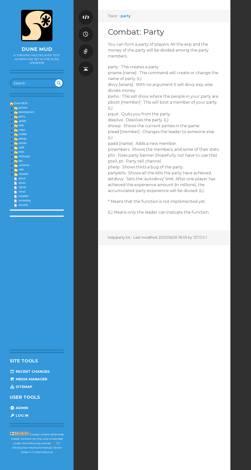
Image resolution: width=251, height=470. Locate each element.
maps (22, 129)
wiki (21, 169)
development (26, 112)
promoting (25, 200)
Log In (19, 415)
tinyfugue (24, 156)
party (125, 16)
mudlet (23, 134)
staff (21, 147)
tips (21, 160)
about (22, 178)
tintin (21, 151)
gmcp (22, 116)
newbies (23, 195)
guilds (22, 120)
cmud (22, 191)
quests (22, 142)
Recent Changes (30, 371)
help (21, 125)
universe (24, 165)
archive (23, 107)
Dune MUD (37, 49)
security (23, 204)
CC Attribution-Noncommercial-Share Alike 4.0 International (37, 447)
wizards (23, 173)
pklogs (22, 138)
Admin (19, 408)
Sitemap (21, 387)
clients (22, 187)
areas (22, 182)
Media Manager (28, 379)
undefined (59, 83)
